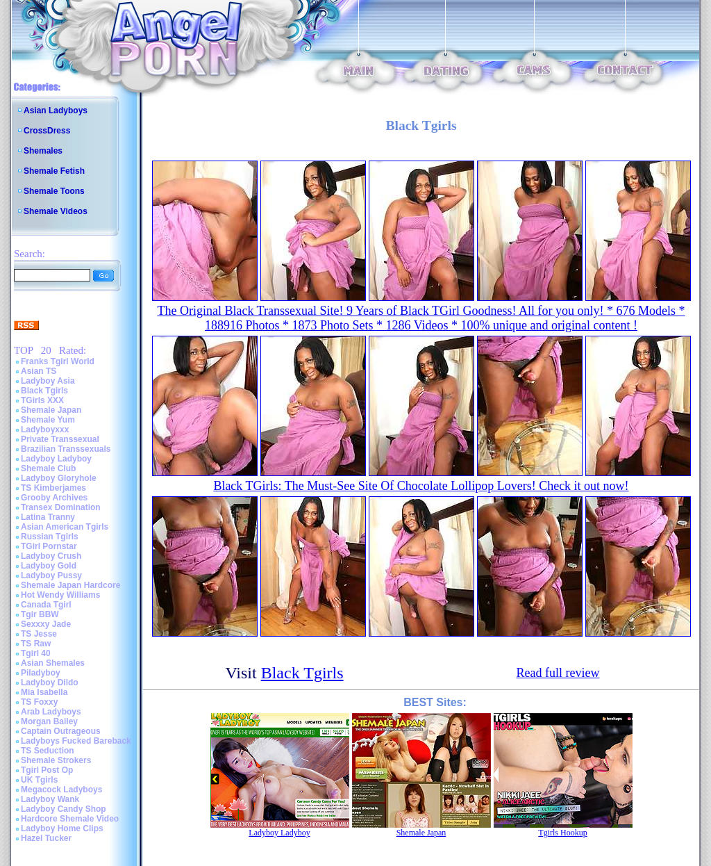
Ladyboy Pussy (51, 575)
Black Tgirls (44, 390)
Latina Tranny (48, 517)
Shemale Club (48, 468)
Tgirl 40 (36, 653)
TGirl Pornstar (49, 546)
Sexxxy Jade (46, 624)
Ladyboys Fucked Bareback (76, 741)
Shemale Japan (51, 410)
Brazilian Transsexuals (65, 449)
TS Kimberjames (53, 488)
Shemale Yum (48, 420)
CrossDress (47, 131)
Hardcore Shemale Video (70, 819)
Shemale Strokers (56, 760)
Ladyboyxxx (45, 429)
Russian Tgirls (49, 536)
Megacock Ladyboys (61, 789)
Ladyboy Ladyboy (56, 459)
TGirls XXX (42, 400)
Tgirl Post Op (47, 770)
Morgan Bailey (49, 721)
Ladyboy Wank (50, 799)
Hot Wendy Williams (60, 595)
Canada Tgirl (46, 605)
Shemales (43, 151)
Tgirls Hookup (562, 833)
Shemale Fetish (54, 171)
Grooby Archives (54, 498)
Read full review (558, 673)
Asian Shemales (53, 663)
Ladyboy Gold (48, 566)
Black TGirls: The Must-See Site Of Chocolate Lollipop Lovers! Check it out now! (420, 486)
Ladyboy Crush (51, 556)
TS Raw (36, 643)
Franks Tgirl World (57, 361)
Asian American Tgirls (64, 527)
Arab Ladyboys (51, 712)
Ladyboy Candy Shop (63, 809)
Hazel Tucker (46, 838)
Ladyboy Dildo (49, 682)
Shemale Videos (55, 211)
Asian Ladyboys (55, 110)
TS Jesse (39, 634)
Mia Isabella (44, 692)
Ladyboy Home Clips (62, 828)
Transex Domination (61, 507)
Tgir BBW (40, 614)
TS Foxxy (39, 702)
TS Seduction (47, 750)
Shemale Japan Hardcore (70, 585)
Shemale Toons (54, 191)
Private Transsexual (60, 439)
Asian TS (38, 371)
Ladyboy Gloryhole (59, 478)
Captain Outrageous (61, 731)
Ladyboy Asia (48, 381)
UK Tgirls (39, 780)
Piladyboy (40, 673)
